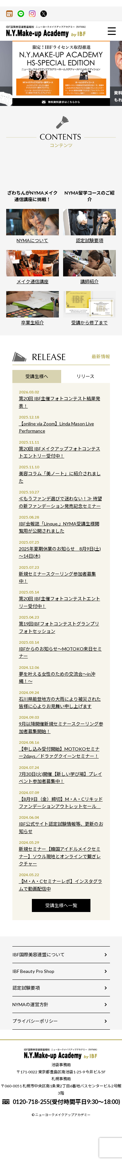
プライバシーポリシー (35, 1021)
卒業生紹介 (32, 308)
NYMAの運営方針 (30, 1004)
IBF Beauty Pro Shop (33, 971)
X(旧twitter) (43, 13)
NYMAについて (32, 226)
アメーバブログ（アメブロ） (9, 13)
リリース (85, 376)
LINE (21, 13)
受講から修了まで (89, 308)
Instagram (32, 13)
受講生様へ (36, 376)
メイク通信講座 (32, 267)
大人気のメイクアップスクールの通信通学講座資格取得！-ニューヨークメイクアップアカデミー (47, 31)
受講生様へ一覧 (61, 905)
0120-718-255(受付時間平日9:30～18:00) (66, 1101)
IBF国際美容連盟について (38, 954)
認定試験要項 (89, 226)
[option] (61, 73)
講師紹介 (89, 267)
